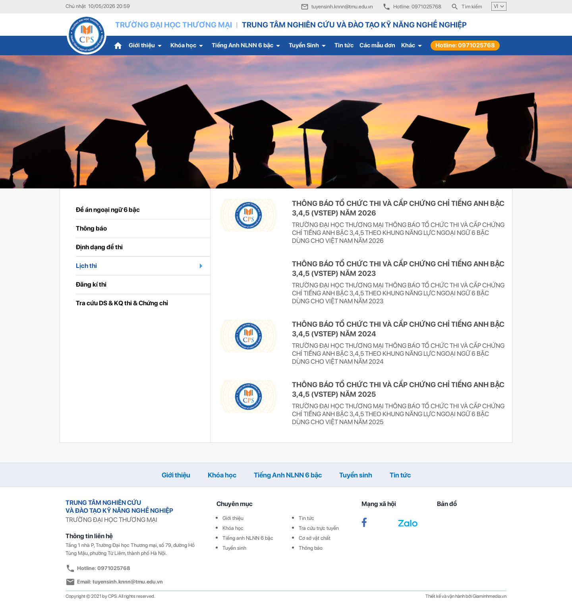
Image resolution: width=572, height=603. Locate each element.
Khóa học (188, 45)
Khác (413, 45)
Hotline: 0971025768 (465, 45)
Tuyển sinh (355, 475)
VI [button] (500, 6)
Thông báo (311, 548)
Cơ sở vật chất (314, 538)
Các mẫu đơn (377, 45)
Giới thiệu (146, 45)
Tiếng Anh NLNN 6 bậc (247, 45)
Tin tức (344, 45)
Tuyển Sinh (309, 45)
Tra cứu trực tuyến (319, 528)
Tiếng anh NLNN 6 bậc (247, 538)
